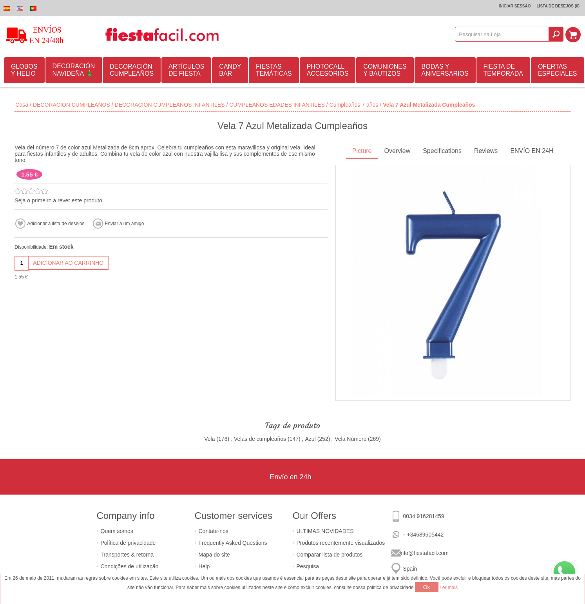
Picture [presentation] (362, 150)
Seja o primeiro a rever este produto (58, 200)
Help (204, 566)
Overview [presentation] (397, 150)
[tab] (362, 151)
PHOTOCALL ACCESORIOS (328, 70)
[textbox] (503, 34)
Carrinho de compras (573, 34)
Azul (310, 439)
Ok (426, 587)
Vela (209, 439)
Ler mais (449, 587)
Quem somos (117, 531)
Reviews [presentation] (486, 150)
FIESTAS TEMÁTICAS (274, 70)
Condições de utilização (130, 566)
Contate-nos (213, 531)
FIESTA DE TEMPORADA (503, 70)
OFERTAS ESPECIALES (557, 70)
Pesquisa (308, 566)
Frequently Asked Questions (233, 543)
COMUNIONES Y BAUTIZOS (384, 70)
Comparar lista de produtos (330, 554)
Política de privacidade (128, 543)
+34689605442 (425, 534)
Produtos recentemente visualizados (341, 543)
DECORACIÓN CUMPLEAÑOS (132, 70)
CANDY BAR (230, 70)
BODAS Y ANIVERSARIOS (445, 70)
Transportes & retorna (127, 554)
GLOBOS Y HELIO (24, 70)
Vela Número (350, 439)
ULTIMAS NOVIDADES (325, 531)
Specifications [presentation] (442, 150)
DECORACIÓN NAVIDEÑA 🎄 (74, 70)
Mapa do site (214, 554)
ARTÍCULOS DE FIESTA (186, 70)
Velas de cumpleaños (260, 439)
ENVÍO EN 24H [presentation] (531, 150)
